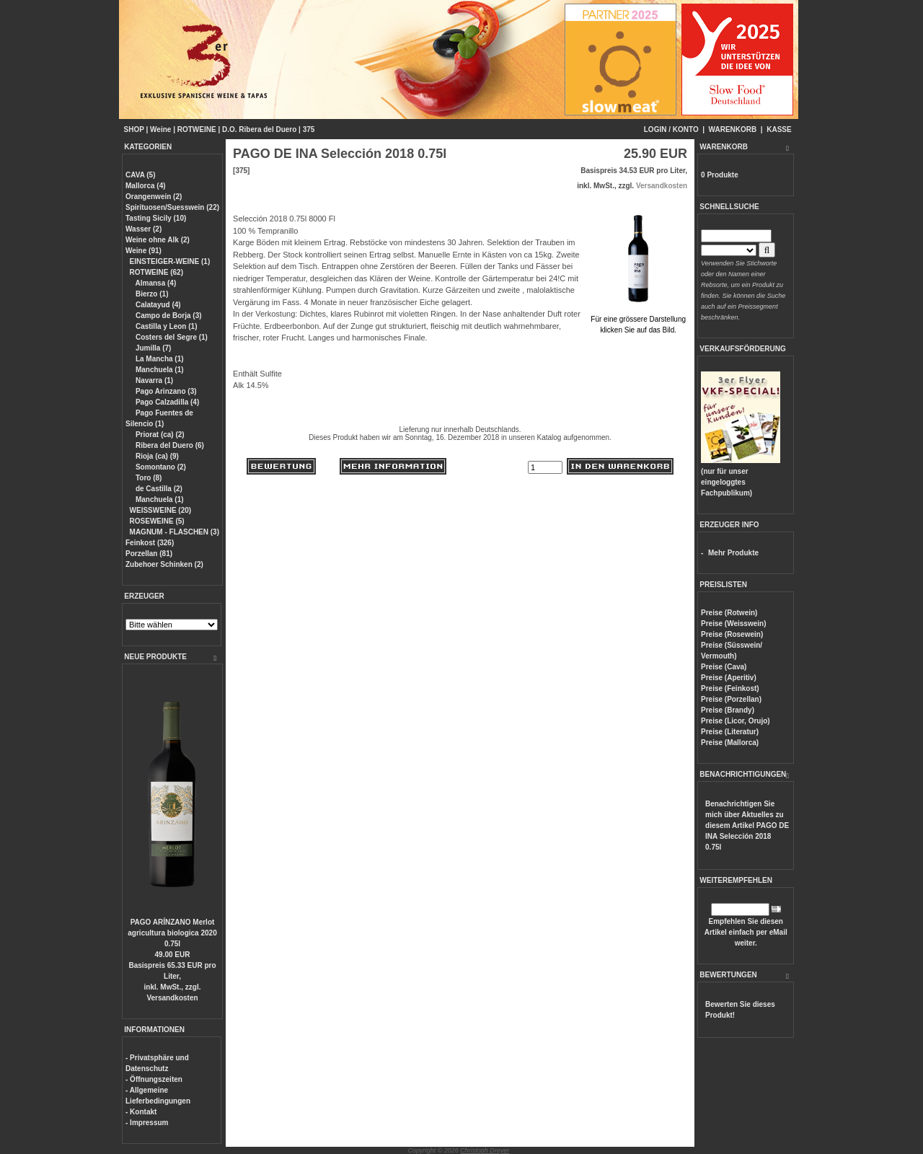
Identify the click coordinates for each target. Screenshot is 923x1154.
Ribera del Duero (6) (168, 445)
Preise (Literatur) (730, 732)
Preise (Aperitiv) (728, 678)
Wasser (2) (143, 229)
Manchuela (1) (158, 370)
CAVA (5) (140, 175)
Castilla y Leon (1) (165, 326)
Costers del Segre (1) (170, 337)
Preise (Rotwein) (729, 613)
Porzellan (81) (148, 554)
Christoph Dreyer (484, 1150)
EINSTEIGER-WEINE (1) (170, 261)
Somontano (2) (159, 467)
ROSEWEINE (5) (157, 521)
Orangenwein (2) (153, 197)
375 (309, 129)
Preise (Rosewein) (732, 634)
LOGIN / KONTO (671, 129)
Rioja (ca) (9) (156, 456)
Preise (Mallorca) (730, 742)
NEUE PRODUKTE (155, 657)
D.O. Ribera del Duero (259, 129)
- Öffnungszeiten (153, 1079)
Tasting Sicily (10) (155, 218)
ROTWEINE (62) (156, 272)
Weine (160, 129)
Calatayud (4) (157, 305)
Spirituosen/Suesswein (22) (172, 207)
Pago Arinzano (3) (164, 391)
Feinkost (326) (149, 543)
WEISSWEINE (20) (161, 510)
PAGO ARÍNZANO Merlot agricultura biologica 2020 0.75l (172, 933)
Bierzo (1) (150, 294)
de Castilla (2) (157, 489)
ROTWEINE (196, 129)
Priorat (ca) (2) (159, 435)
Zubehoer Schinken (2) (164, 564)
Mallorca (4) (145, 186)
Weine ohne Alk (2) (157, 240)
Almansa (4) (154, 283)
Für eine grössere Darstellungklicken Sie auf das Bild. (638, 319)
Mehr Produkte (733, 553)
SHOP (134, 129)
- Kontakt (140, 1112)
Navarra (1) (153, 380)
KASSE (779, 129)
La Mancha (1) (158, 359)
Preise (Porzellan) (731, 699)
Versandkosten (172, 998)
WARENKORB (733, 129)
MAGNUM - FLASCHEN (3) (174, 532)
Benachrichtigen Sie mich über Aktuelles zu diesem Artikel (747, 825)
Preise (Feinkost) (730, 688)
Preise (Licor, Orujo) (735, 721)
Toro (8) (147, 478)
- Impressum (146, 1123)
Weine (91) (143, 251)
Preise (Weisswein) (733, 623)
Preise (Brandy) (727, 710)
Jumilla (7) (152, 348)
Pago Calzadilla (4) (166, 402)
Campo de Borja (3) (167, 316)
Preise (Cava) (723, 667)
